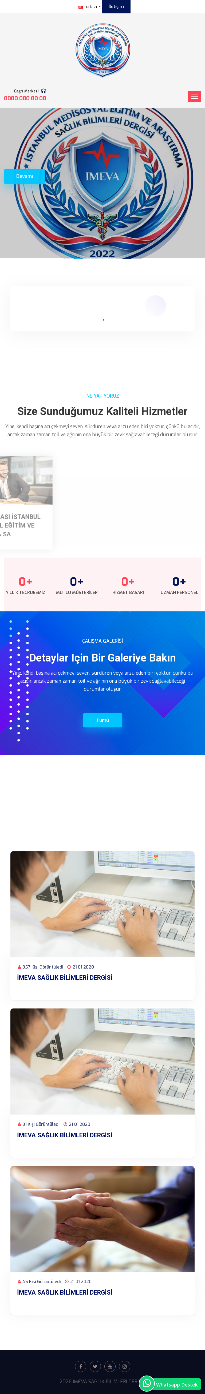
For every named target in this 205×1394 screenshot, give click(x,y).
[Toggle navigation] (194, 96)
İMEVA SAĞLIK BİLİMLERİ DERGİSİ (64, 977)
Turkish (88, 6)
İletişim (116, 6)
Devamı (24, 170)
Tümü (102, 720)
